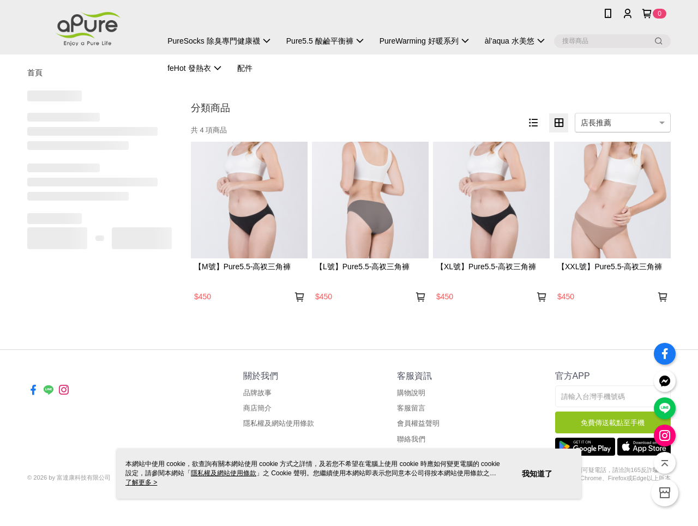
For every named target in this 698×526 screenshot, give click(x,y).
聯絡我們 (411, 439)
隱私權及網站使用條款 (278, 423)
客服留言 (411, 408)
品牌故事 (257, 393)
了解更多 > (141, 482)
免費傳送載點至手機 (613, 423)
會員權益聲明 (418, 423)
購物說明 (411, 393)
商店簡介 (257, 408)
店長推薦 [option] (596, 122)
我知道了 (537, 473)
